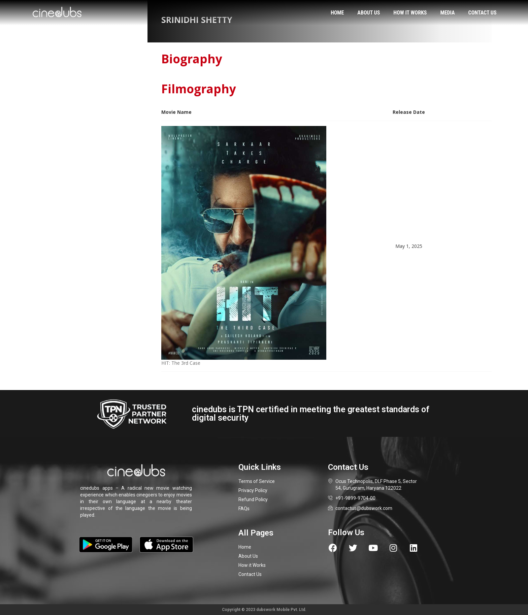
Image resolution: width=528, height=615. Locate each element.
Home (337, 12)
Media (447, 12)
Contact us (482, 12)
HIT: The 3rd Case (180, 363)
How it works (410, 12)
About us (368, 12)
